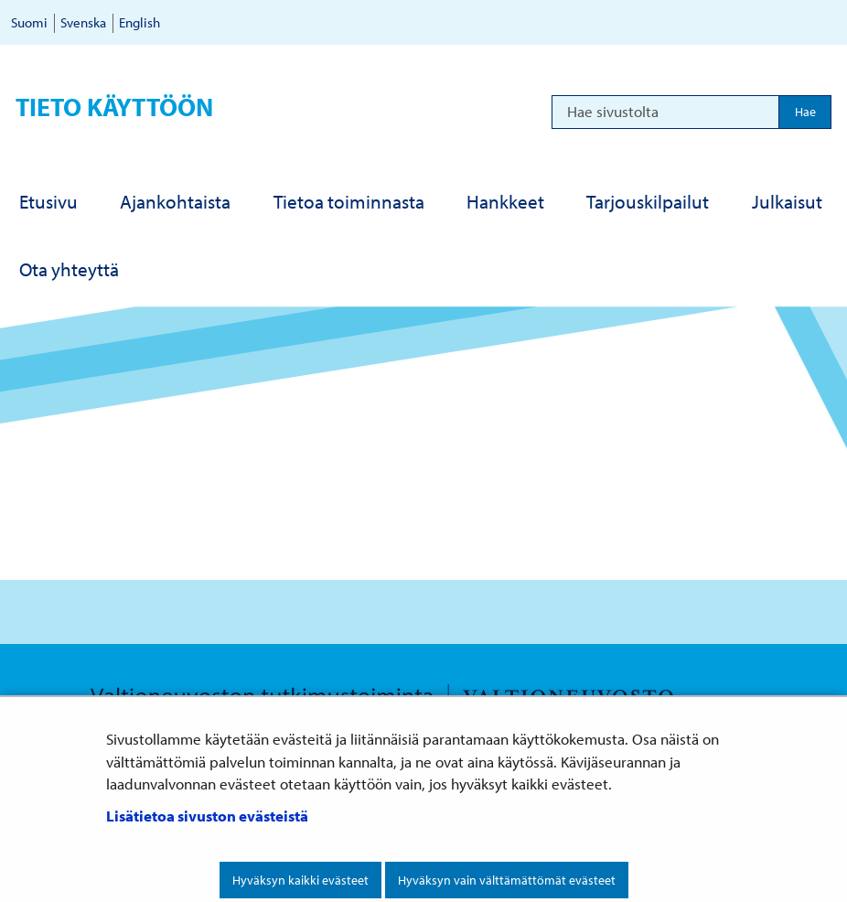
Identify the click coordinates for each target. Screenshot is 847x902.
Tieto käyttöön (114, 107)
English (139, 22)
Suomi (29, 22)
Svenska (83, 22)
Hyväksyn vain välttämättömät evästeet (507, 880)
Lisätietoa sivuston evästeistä (207, 815)
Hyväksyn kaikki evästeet (300, 880)
